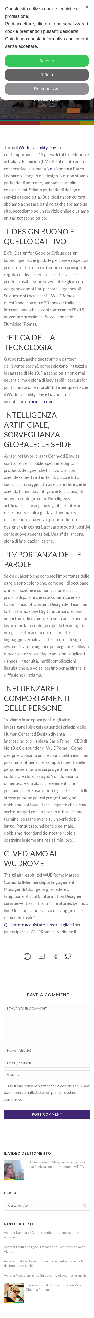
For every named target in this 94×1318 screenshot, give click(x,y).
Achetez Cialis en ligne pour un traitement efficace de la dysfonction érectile (44, 1263)
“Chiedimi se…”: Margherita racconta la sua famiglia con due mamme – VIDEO (57, 1164)
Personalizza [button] (47, 88)
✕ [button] (87, 6)
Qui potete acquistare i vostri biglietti (39, 924)
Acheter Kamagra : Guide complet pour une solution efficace (41, 1235)
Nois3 (52, 168)
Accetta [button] (46, 60)
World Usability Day (37, 147)
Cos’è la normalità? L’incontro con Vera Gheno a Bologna (53, 1287)
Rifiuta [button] (46, 74)
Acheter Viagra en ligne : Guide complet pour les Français (45, 1275)
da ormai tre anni (41, 401)
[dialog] (47, 50)
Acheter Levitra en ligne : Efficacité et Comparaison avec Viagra (44, 1249)
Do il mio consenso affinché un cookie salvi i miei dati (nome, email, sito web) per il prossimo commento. (47, 1092)
